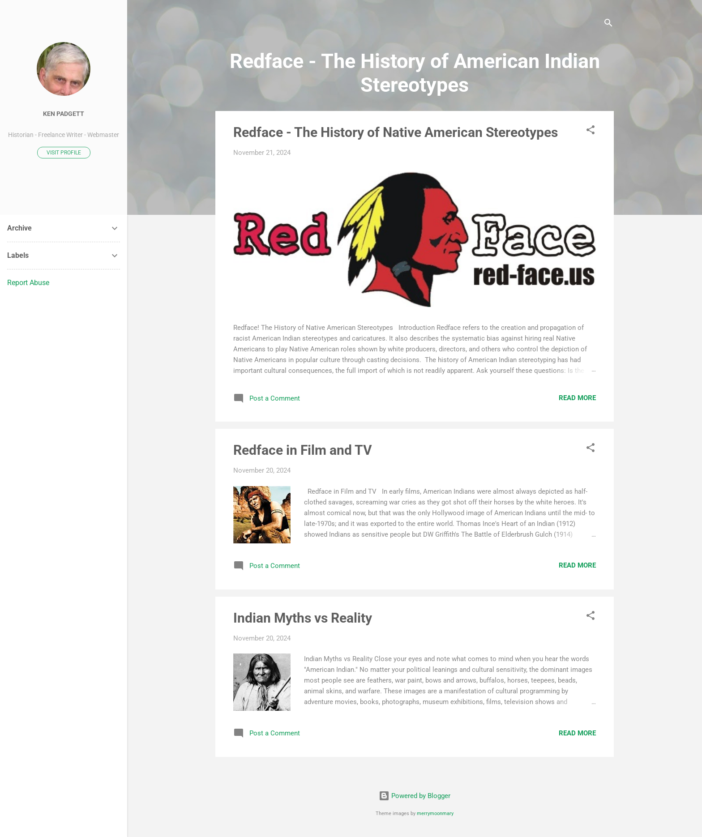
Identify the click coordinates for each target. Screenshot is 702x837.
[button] (590, 131)
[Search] (608, 24)
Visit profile (64, 152)
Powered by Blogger (414, 796)
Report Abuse (28, 282)
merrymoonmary (435, 813)
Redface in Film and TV (302, 450)
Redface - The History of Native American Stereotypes (395, 132)
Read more (577, 398)
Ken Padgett (63, 113)
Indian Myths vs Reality (302, 618)
